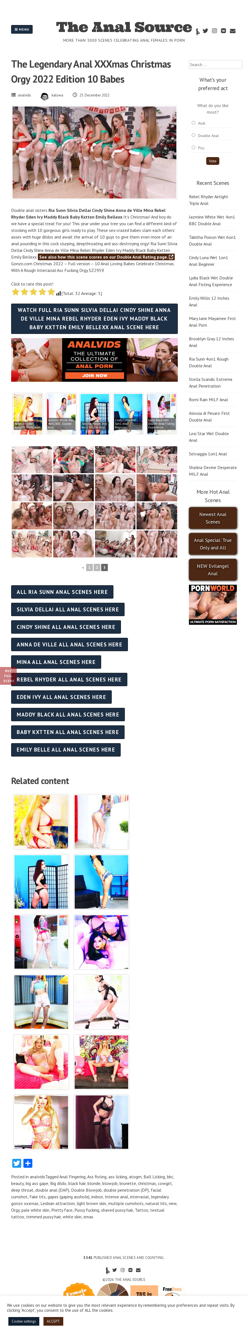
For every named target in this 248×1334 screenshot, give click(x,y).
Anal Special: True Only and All (213, 544)
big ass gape (37, 1183)
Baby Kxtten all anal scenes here (68, 731)
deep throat (22, 1190)
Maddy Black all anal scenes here (68, 714)
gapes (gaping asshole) (68, 1196)
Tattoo (141, 1210)
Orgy (15, 1210)
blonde (93, 1183)
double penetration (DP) (126, 1190)
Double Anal (208, 135)
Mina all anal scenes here (56, 661)
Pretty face (61, 1210)
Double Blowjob (86, 1190)
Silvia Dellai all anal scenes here (68, 609)
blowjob (110, 1183)
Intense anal (116, 1196)
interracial (139, 1196)
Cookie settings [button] (24, 1321)
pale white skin (35, 1210)
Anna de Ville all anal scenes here (69, 644)
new (172, 1203)
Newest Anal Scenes (213, 518)
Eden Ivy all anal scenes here (61, 696)
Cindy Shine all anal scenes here (66, 626)
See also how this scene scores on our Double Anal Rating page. (106, 257)
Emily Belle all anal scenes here (66, 749)
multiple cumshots (126, 1203)
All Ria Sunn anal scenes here (62, 591)
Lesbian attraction (57, 1203)
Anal (201, 123)
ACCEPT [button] (53, 1321)
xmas (88, 1216)
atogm (135, 1176)
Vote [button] (213, 160)
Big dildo (58, 1183)
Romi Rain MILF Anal (208, 399)
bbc (170, 1176)
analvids (24, 95)
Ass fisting (96, 1176)
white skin (72, 1216)
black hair (77, 1183)
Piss (201, 147)
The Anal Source (124, 27)
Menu (22, 29)
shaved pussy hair (117, 1210)
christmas (147, 1183)
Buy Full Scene (9, 676)
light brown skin (91, 1203)
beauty (17, 1183)
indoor (97, 1196)
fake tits (38, 1196)
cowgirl (165, 1183)
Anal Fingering (72, 1176)
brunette (128, 1183)
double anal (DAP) (52, 1190)
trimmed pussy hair (43, 1216)
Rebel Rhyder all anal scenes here (69, 679)
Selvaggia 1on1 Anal (208, 454)
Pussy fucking (86, 1210)
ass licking (117, 1176)
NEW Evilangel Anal (213, 570)
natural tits (156, 1203)
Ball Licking (154, 1176)
